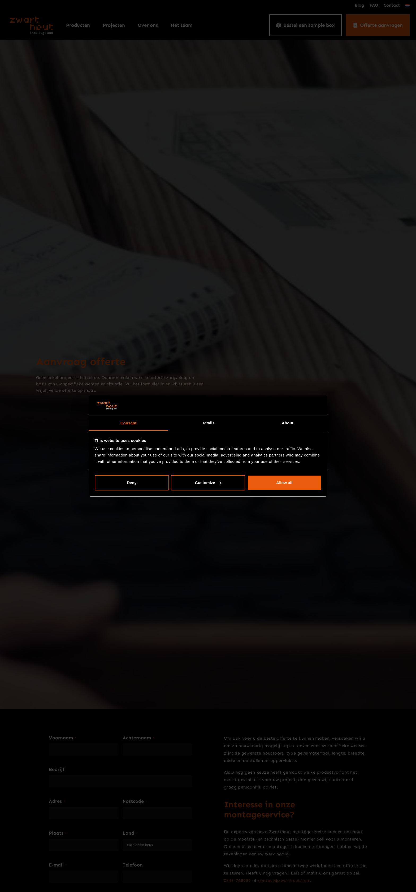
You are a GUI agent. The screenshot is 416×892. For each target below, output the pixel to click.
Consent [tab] (128, 423)
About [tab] (287, 423)
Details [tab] (208, 423)
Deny (132, 482)
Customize (208, 482)
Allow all (284, 482)
